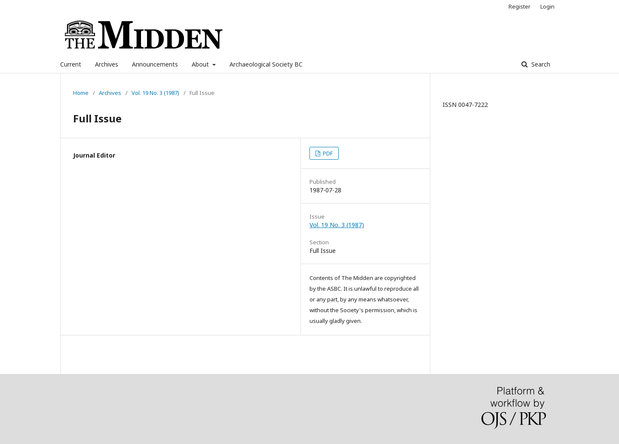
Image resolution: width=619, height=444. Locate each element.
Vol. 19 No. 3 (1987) (155, 93)
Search (540, 64)
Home (81, 93)
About (201, 64)
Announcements (155, 64)
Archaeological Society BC (266, 64)
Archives (106, 64)
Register (519, 6)
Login (547, 6)
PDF (327, 153)
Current (70, 64)
